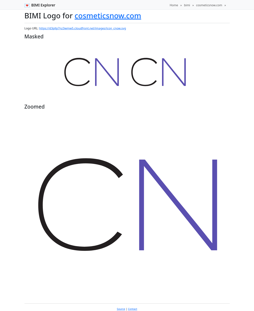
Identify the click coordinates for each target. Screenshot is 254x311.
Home (174, 5)
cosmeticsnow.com (209, 5)
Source (121, 309)
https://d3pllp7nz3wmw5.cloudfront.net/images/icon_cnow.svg (82, 28)
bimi (187, 5)
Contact (132, 309)
